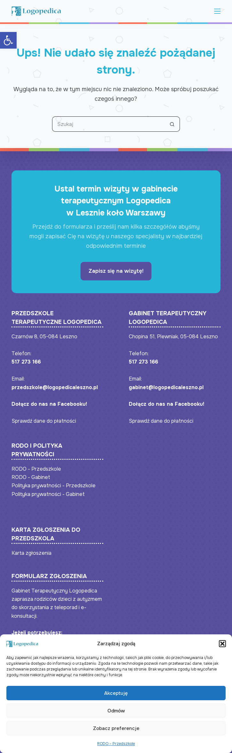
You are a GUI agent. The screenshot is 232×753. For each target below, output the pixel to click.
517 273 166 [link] (26, 361)
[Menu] (217, 11)
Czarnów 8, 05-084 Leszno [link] (44, 336)
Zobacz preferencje (116, 730)
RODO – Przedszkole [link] (116, 746)
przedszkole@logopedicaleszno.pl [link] (55, 387)
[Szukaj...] (108, 124)
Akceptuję (116, 695)
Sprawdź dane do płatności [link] (44, 421)
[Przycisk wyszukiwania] (172, 124)
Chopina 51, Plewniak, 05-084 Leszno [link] (173, 336)
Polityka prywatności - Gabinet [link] (48, 494)
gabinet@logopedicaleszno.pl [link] (166, 387)
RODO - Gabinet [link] (31, 477)
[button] (222, 646)
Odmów (116, 713)
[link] (8, 40)
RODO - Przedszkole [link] (36, 469)
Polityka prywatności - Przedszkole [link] (54, 485)
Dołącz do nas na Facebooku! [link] (49, 404)
